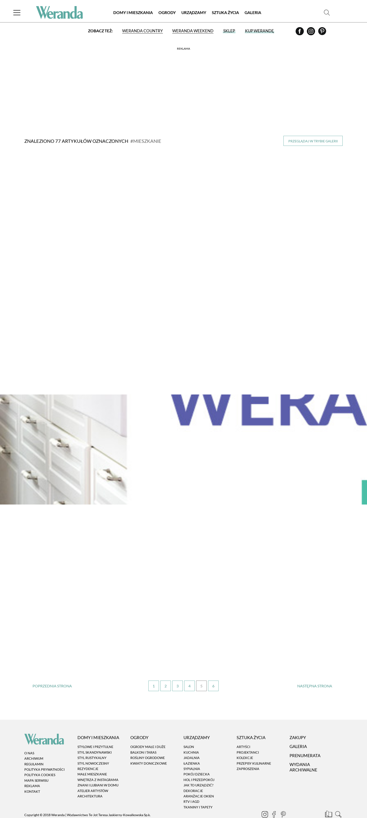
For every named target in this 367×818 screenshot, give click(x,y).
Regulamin (34, 750)
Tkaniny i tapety (198, 793)
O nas (29, 739)
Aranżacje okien (199, 782)
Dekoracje (193, 776)
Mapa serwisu (36, 766)
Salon (189, 733)
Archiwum (33, 744)
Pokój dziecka (197, 760)
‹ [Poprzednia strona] (52, 672)
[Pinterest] (322, 33)
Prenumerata (305, 741)
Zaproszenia (248, 754)
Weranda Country (142, 31)
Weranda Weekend (192, 31)
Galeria (253, 12)
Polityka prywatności (44, 755)
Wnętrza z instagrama (97, 765)
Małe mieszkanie (92, 760)
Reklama (32, 772)
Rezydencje (87, 754)
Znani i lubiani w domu (97, 771)
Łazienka (192, 749)
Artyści (243, 733)
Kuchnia (191, 738)
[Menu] (17, 13)
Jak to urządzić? (198, 771)
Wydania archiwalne (303, 753)
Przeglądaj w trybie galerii (313, 141)
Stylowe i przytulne (95, 733)
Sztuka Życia (225, 12)
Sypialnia (192, 754)
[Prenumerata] (329, 800)
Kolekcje (245, 744)
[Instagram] (311, 33)
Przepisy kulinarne (254, 749)
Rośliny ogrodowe (147, 744)
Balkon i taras (143, 738)
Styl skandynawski (94, 738)
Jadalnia (192, 744)
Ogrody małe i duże (147, 733)
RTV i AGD (191, 787)
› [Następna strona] (314, 672)
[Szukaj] (327, 13)
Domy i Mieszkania (133, 12)
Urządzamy (193, 12)
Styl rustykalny (91, 744)
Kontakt (32, 777)
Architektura (90, 782)
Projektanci (248, 738)
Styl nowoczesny (93, 749)
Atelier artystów (92, 776)
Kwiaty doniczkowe (148, 749)
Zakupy (298, 723)
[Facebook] (300, 33)
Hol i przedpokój (199, 765)
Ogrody (167, 12)
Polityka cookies (39, 761)
